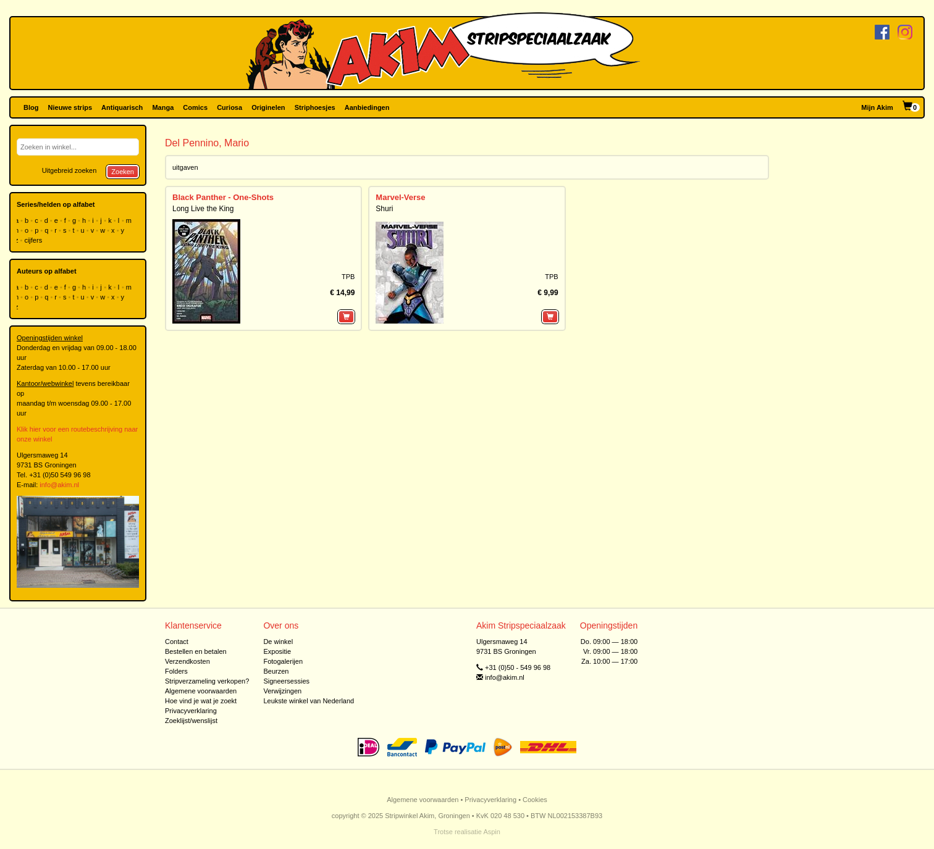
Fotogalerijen (283, 661)
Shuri (384, 208)
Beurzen (275, 671)
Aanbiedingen (367, 107)
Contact (176, 641)
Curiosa (229, 107)
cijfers (34, 240)
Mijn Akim (877, 107)
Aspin (491, 831)
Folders (176, 671)
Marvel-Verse (400, 197)
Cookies (535, 799)
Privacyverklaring (191, 710)
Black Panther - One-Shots (223, 197)
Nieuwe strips (70, 107)
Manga (163, 107)
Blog (30, 107)
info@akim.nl (59, 484)
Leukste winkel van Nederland (308, 701)
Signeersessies (286, 681)
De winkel (278, 641)
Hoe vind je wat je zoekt (201, 701)
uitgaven (185, 167)
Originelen (268, 107)
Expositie (277, 651)
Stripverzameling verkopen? (207, 681)
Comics (195, 107)
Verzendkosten (187, 661)
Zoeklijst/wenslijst (191, 720)
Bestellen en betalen (196, 651)
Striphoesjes (315, 107)
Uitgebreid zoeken (69, 170)
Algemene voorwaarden (201, 691)
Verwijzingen (282, 691)
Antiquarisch (122, 107)
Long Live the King (202, 208)
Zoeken (122, 171)
